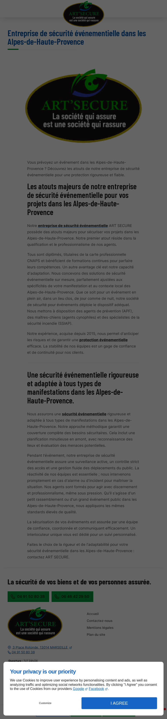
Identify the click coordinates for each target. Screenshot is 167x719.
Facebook (96, 689)
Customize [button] (45, 703)
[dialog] (83, 689)
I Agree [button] (119, 703)
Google (78, 689)
